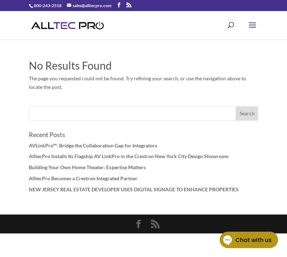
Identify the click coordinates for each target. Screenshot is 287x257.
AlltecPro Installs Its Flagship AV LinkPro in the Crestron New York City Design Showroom (129, 156)
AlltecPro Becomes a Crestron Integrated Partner (83, 178)
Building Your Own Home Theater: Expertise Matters (87, 167)
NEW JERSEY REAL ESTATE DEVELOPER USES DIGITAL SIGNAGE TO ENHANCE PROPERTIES (134, 189)
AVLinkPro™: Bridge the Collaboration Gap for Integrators (93, 145)
